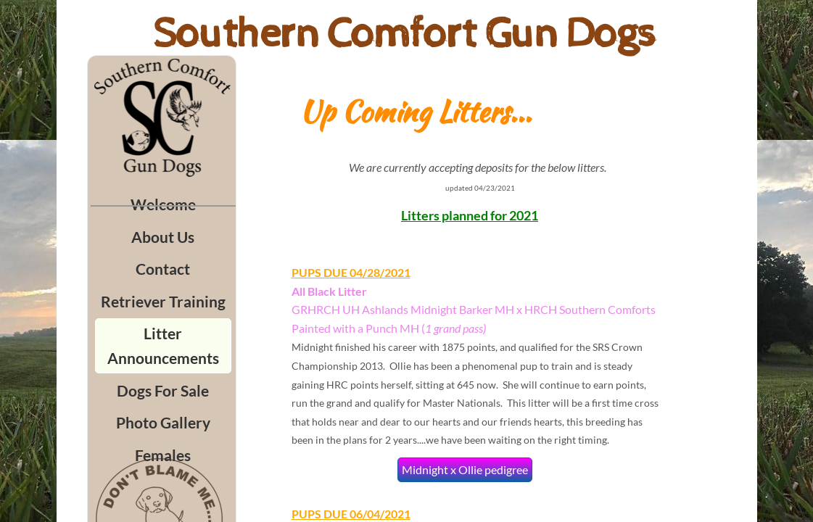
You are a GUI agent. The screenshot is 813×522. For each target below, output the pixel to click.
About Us (162, 237)
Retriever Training (163, 301)
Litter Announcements (163, 345)
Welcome (163, 204)
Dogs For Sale (163, 390)
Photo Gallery (163, 422)
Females (163, 455)
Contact (163, 269)
